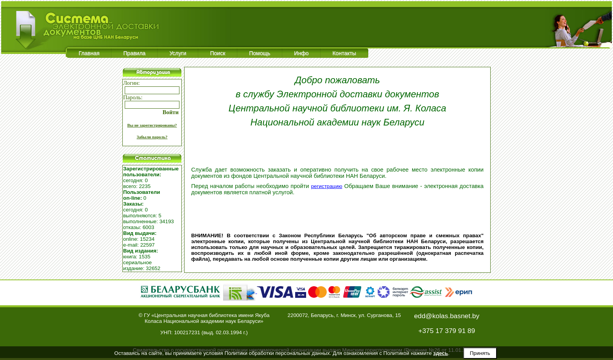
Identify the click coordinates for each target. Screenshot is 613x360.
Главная (89, 53)
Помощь (259, 53)
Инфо (301, 53)
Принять (480, 353)
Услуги (177, 53)
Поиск (217, 53)
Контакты (344, 53)
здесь (440, 353)
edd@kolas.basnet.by (446, 316)
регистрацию (326, 186)
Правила (134, 53)
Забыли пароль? (152, 137)
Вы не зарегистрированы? (152, 125)
